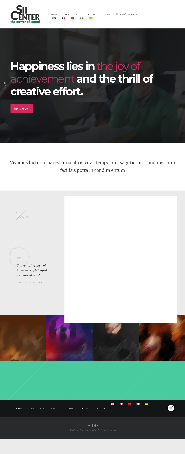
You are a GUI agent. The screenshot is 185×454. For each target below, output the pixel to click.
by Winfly (86, 430)
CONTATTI (105, 14)
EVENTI (78, 14)
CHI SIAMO (52, 14)
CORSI (66, 14)
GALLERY (91, 14)
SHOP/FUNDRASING (127, 14)
